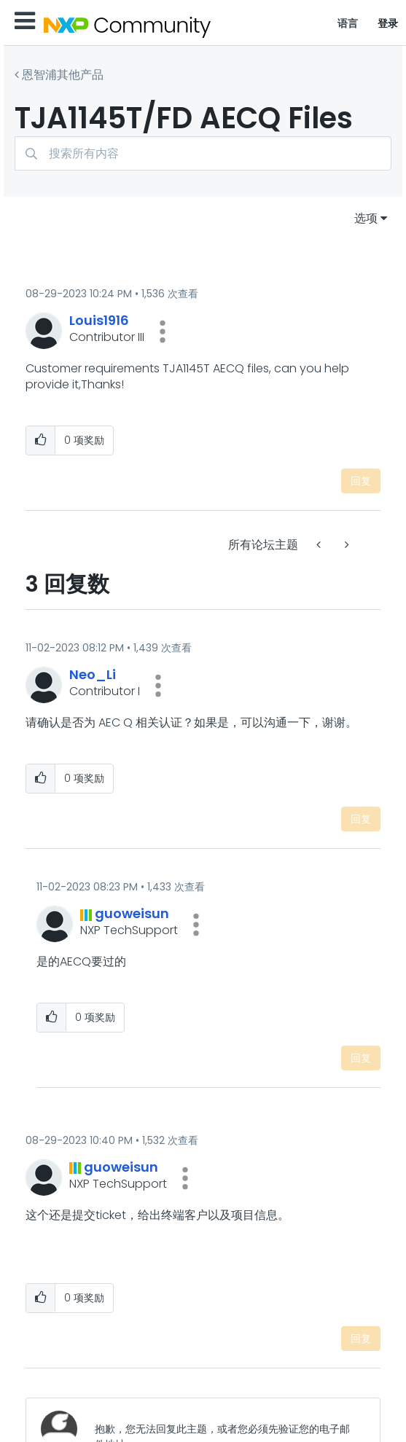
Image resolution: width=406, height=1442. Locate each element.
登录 (388, 23)
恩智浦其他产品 (63, 74)
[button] (162, 331)
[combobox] (203, 153)
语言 (348, 23)
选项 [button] (366, 218)
